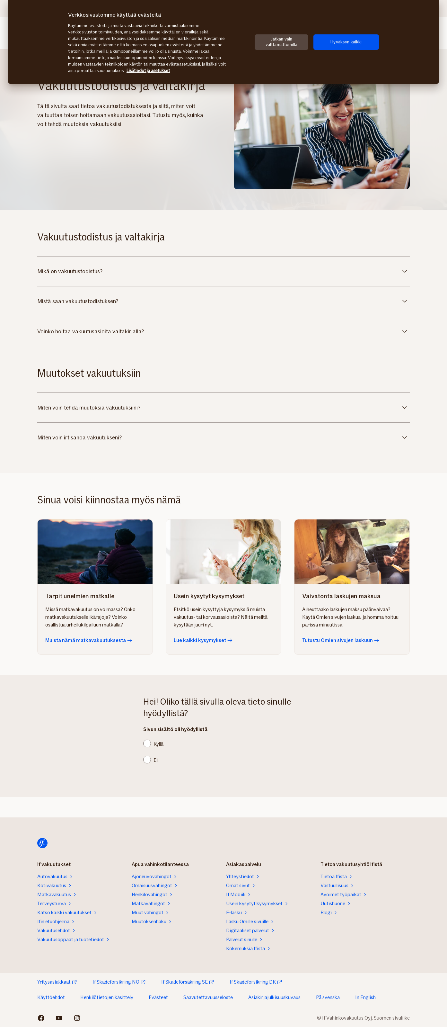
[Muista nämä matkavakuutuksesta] (95, 551)
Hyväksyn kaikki (346, 42)
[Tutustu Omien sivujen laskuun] (351, 551)
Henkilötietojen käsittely (106, 997)
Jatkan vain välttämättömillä (281, 41)
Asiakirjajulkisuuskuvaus (274, 997)
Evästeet (158, 997)
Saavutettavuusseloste (208, 997)
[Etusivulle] (42, 843)
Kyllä (158, 744)
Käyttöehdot (51, 997)
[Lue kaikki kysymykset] (223, 551)
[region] (223, 42)
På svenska (328, 997)
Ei (155, 760)
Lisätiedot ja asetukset (148, 70)
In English (365, 997)
